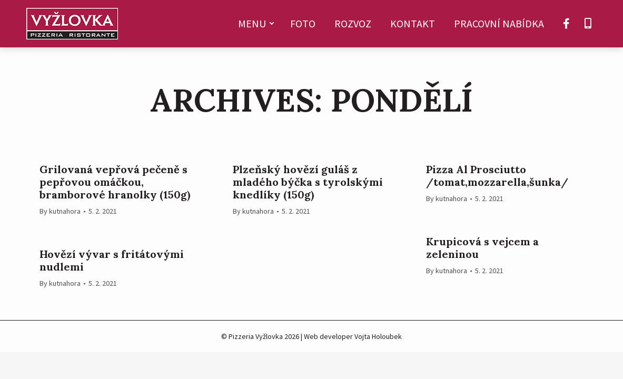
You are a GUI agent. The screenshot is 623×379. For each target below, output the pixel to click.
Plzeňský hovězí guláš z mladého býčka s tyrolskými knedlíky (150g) (308, 182)
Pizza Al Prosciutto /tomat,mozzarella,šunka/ (497, 175)
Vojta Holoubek (378, 336)
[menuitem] (254, 23)
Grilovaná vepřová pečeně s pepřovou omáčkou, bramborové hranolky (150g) (114, 182)
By (60, 211)
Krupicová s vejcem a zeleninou (482, 248)
